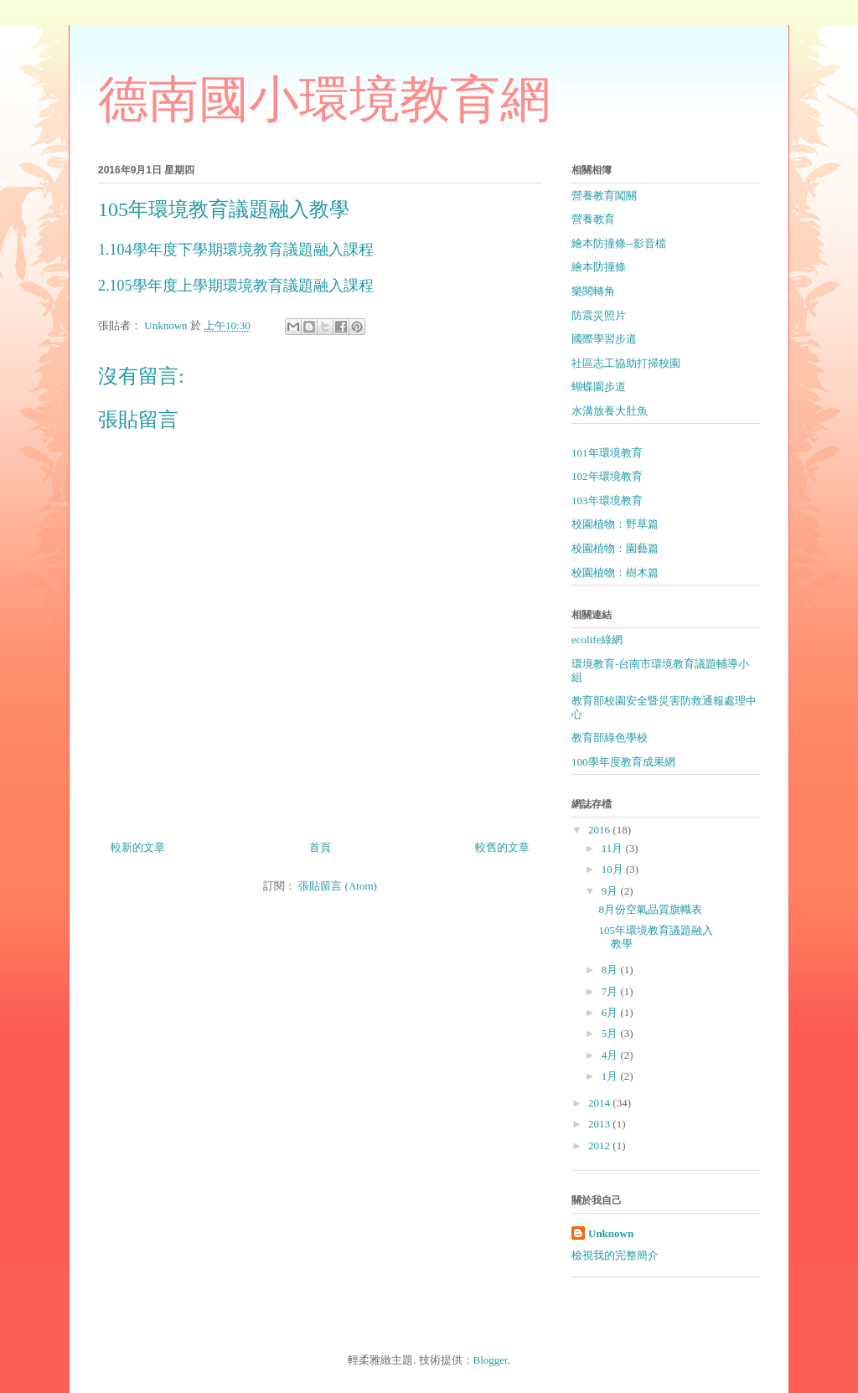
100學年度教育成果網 (623, 762)
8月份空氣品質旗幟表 (650, 909)
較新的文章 (138, 847)
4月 (611, 1055)
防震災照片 (598, 315)
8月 (611, 969)
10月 (614, 869)
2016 (600, 829)
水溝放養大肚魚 (609, 411)
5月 (611, 1033)
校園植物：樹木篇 (615, 572)
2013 (600, 1123)
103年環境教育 (607, 500)
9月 (611, 891)
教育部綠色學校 (609, 737)
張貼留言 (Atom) (337, 886)
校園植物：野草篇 (615, 524)
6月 (611, 1012)
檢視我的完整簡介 (615, 1255)
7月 (611, 991)
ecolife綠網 (597, 639)
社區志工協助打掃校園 (625, 363)
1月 (611, 1076)
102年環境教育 (607, 476)
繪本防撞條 (598, 267)
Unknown (610, 1233)
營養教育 (593, 219)
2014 (600, 1102)
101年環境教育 (607, 452)
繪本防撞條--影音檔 (618, 243)
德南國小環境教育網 (324, 102)
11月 (614, 848)
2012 (600, 1145)
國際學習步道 (604, 339)
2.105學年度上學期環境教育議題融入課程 (236, 285)
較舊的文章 (502, 847)
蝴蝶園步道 (598, 386)
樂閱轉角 (593, 291)
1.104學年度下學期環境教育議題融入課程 (236, 249)
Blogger (490, 1360)
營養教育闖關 (604, 195)
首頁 (320, 847)
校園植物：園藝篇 (615, 548)
